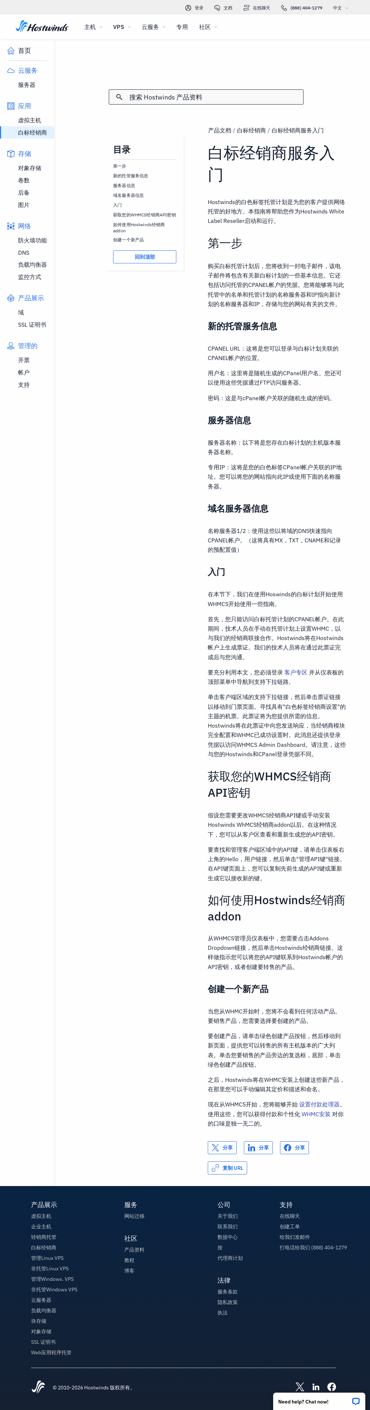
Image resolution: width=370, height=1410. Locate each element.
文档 (223, 8)
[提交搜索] (119, 97)
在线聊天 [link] (257, 8)
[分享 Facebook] (294, 1147)
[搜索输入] (216, 97)
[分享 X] (222, 1147)
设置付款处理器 (319, 1104)
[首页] (42, 27)
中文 (342, 8)
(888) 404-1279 (301, 8)
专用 (182, 26)
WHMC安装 (316, 1114)
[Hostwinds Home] (38, 1388)
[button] (319, 1399)
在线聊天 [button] (290, 1216)
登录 (194, 8)
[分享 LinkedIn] (258, 1147)
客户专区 (295, 672)
